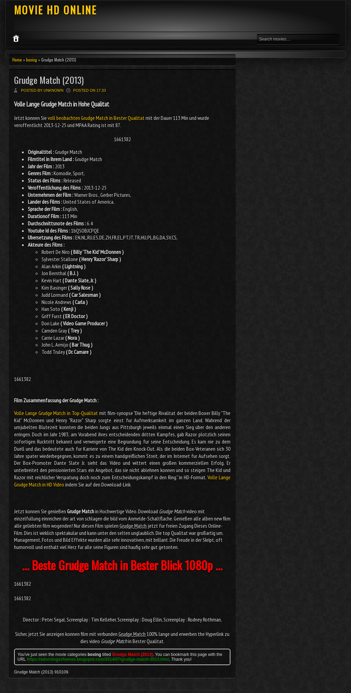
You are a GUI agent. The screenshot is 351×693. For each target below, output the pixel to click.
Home (17, 60)
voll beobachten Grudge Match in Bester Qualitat (96, 117)
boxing (31, 60)
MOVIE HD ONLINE (55, 10)
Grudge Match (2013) (49, 80)
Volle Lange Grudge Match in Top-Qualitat (56, 413)
